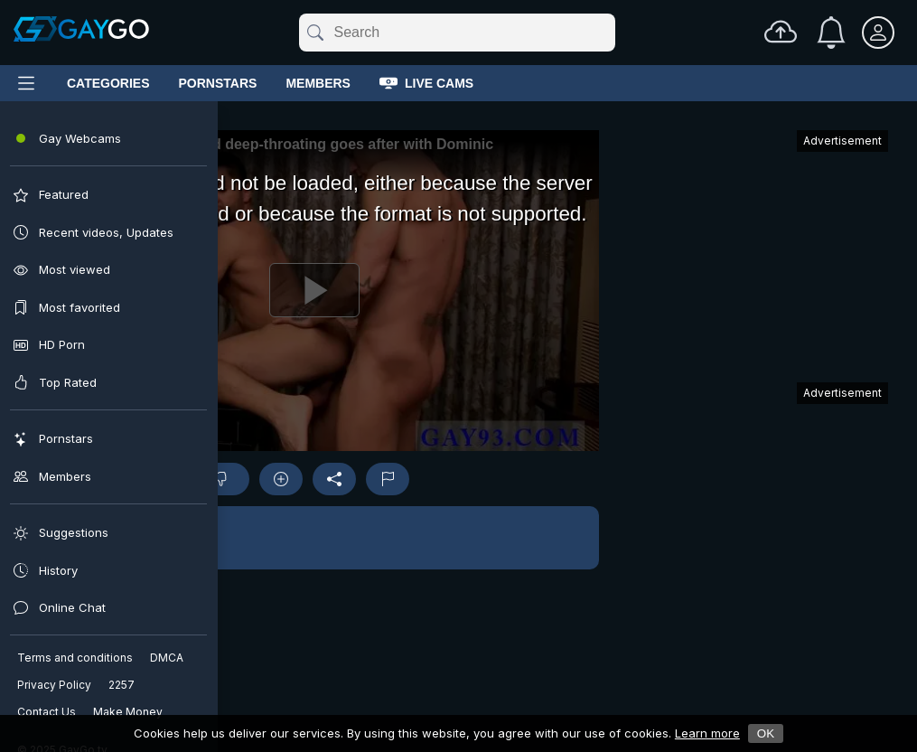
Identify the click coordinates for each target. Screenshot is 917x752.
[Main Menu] (26, 83)
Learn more (707, 733)
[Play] (314, 290)
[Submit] (314, 33)
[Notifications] (831, 32)
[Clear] (611, 33)
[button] (314, 537)
